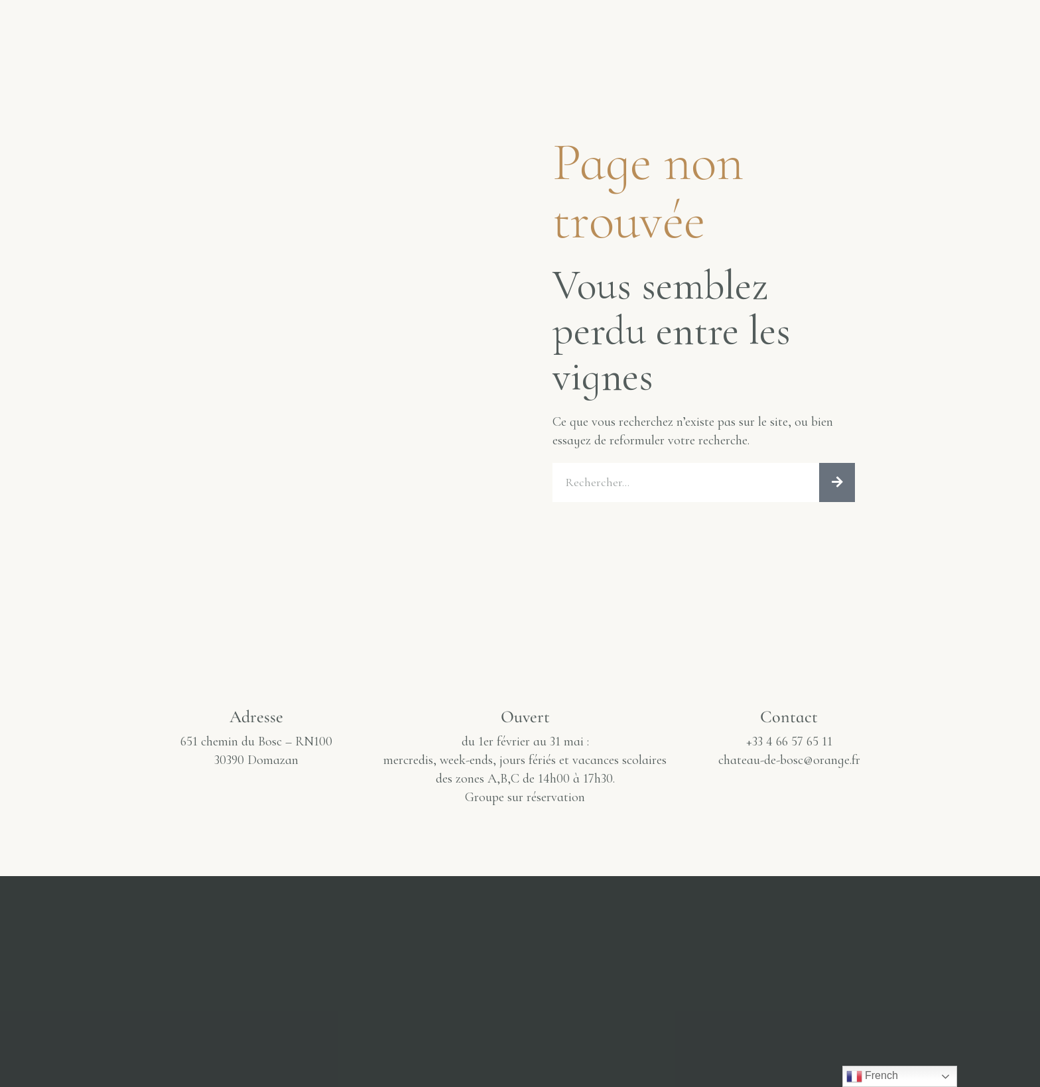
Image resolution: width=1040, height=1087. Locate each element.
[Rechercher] (837, 484)
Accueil (69, 26)
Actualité (663, 26)
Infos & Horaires (880, 26)
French (872, 1076)
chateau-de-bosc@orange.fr (789, 763)
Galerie (267, 26)
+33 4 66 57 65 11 (789, 745)
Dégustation (369, 26)
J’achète (760, 26)
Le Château (168, 26)
